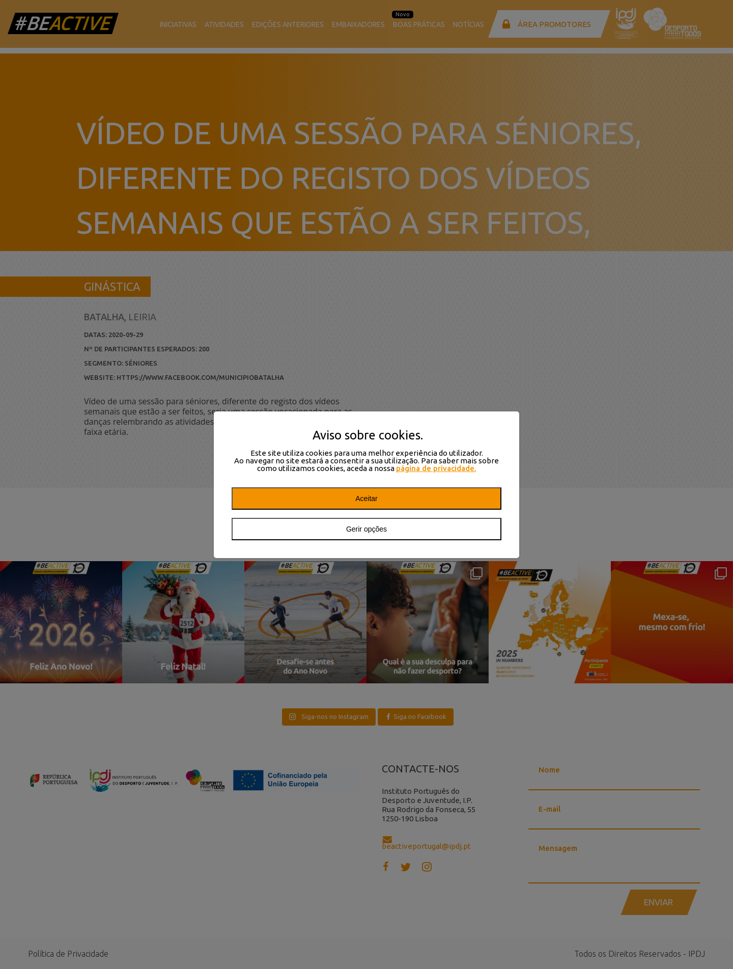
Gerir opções (366, 529)
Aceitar (366, 498)
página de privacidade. (436, 468)
